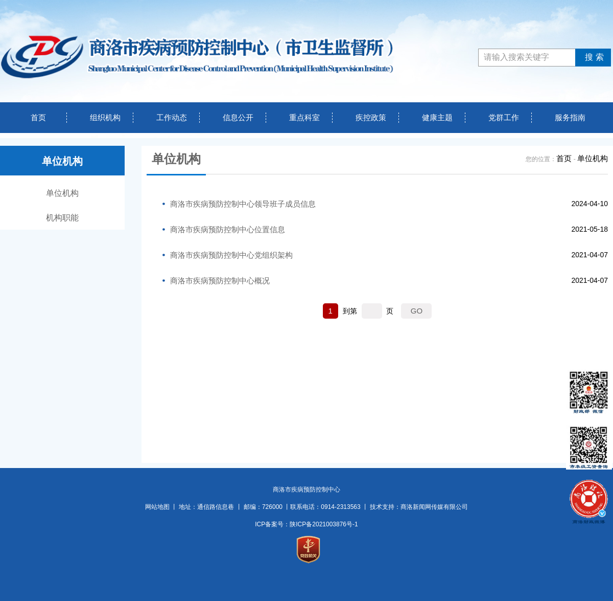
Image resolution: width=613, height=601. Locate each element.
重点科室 (304, 117)
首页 (38, 117)
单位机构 (62, 193)
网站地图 (157, 506)
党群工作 (503, 117)
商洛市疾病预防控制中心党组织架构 (231, 255)
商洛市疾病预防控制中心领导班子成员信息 (243, 203)
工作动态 (171, 117)
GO (416, 310)
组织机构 (105, 117)
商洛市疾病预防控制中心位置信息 (227, 229)
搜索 (593, 57)
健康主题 (437, 117)
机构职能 (62, 217)
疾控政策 (371, 117)
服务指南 (570, 117)
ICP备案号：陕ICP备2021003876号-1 (306, 524)
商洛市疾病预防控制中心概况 (220, 280)
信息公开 (238, 117)
